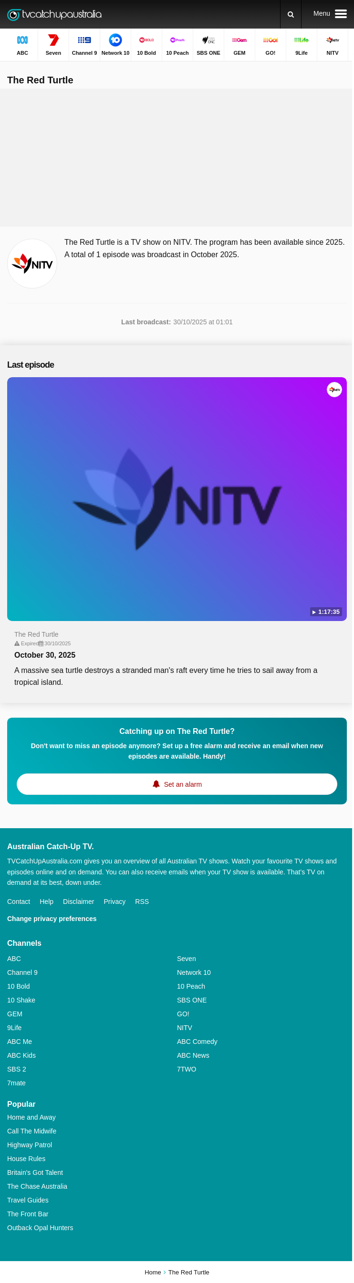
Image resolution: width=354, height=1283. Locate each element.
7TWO (186, 1069)
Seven (186, 958)
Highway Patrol (29, 1145)
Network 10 (194, 972)
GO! (183, 1014)
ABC (14, 958)
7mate (16, 1083)
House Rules (26, 1159)
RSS (142, 901)
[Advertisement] (177, 157)
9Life (14, 1028)
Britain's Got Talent (35, 1172)
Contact (18, 901)
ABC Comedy (197, 1041)
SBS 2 (16, 1069)
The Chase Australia (37, 1186)
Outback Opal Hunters (40, 1228)
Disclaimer (78, 901)
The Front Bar (27, 1214)
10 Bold (18, 986)
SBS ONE (192, 1000)
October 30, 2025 (44, 655)
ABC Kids (21, 1055)
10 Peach (191, 986)
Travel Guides (28, 1200)
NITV (184, 1028)
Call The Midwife (31, 1131)
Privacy (114, 901)
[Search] (291, 14)
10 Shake (21, 1000)
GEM (14, 1014)
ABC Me (19, 1041)
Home (153, 1272)
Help (46, 901)
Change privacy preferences (52, 918)
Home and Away (31, 1117)
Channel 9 (22, 972)
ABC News (193, 1055)
